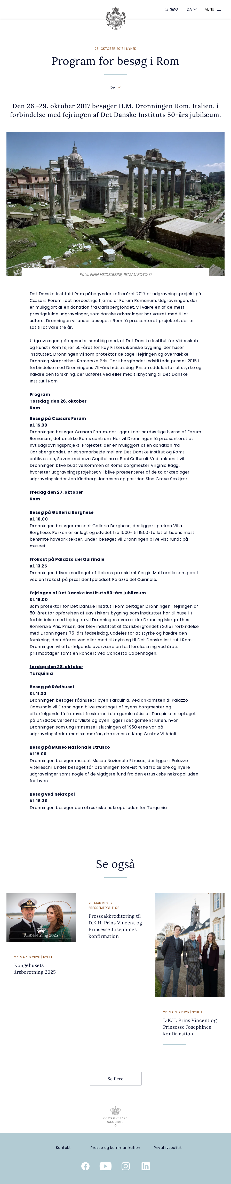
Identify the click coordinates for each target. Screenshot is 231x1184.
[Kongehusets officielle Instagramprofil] (126, 1167)
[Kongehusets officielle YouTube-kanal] (105, 1167)
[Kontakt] (63, 1147)
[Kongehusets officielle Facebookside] (85, 1167)
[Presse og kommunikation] (115, 1147)
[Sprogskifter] (189, 9)
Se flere (119, 1078)
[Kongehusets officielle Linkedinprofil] (146, 1167)
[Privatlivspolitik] (168, 1147)
